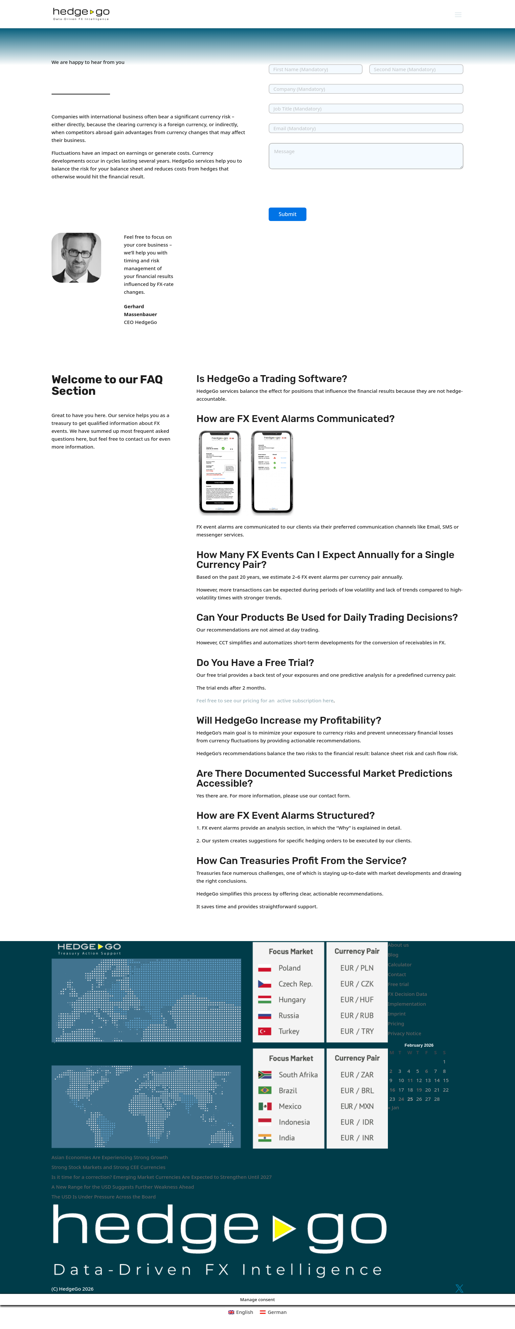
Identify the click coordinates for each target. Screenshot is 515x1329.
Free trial (398, 984)
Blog (393, 954)
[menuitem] (241, 1312)
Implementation (407, 1003)
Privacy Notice (404, 1033)
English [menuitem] (244, 1312)
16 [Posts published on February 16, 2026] (392, 1089)
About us (398, 944)
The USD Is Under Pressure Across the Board (104, 1196)
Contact (397, 974)
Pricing (396, 1023)
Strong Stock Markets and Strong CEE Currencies (109, 1167)
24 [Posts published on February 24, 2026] (401, 1099)
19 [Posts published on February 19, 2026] (419, 1089)
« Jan (393, 1107)
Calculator (400, 964)
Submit (287, 214)
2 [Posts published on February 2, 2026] (391, 1071)
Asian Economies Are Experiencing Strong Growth (110, 1157)
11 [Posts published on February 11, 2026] (410, 1080)
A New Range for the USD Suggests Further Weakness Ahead (123, 1186)
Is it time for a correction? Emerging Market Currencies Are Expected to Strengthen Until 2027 (162, 1177)
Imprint (397, 1013)
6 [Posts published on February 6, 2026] (426, 1071)
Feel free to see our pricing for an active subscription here (264, 700)
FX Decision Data (407, 994)
